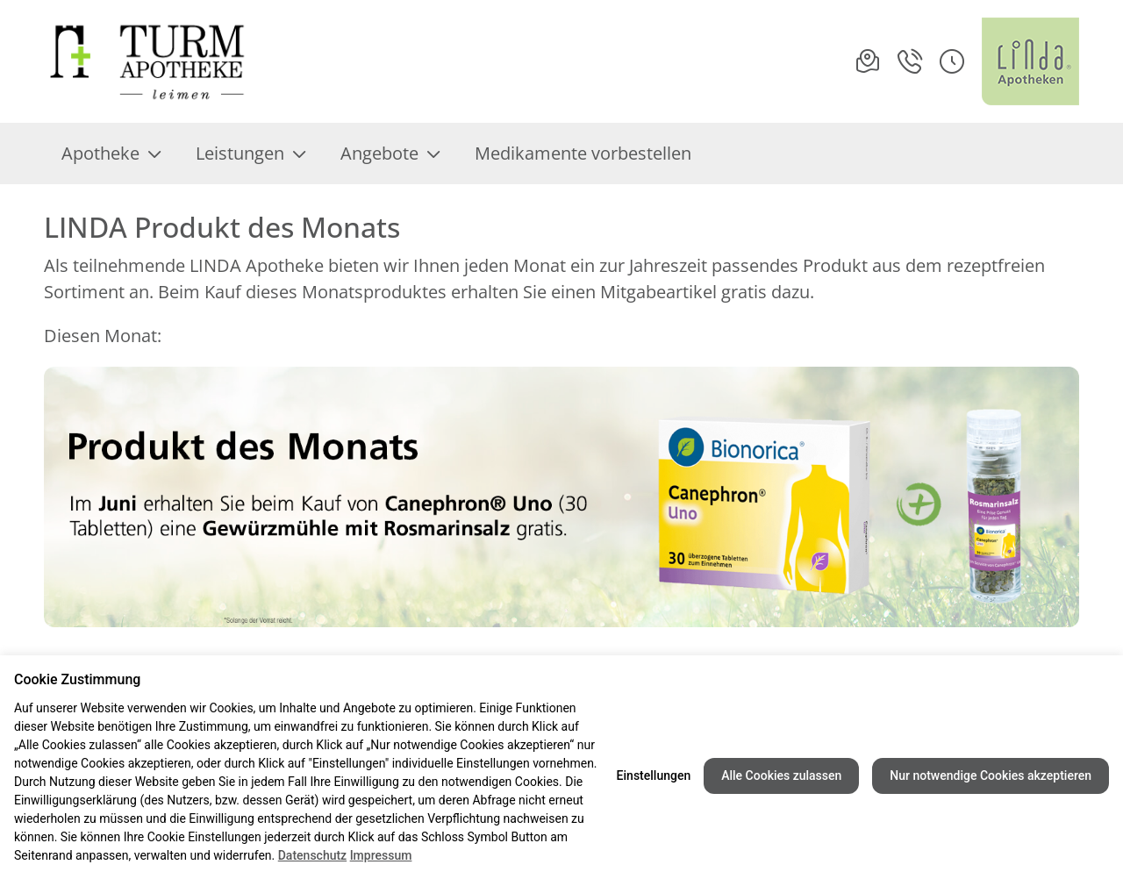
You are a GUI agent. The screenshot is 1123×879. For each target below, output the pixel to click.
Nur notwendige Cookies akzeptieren (990, 775)
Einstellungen (654, 775)
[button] (952, 61)
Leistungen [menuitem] (250, 153)
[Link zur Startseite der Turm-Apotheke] (160, 61)
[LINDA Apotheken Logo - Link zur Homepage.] (1030, 61)
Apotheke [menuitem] (111, 153)
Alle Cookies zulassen (781, 775)
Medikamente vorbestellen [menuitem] (583, 153)
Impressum (381, 855)
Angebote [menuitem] (390, 153)
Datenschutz (312, 855)
